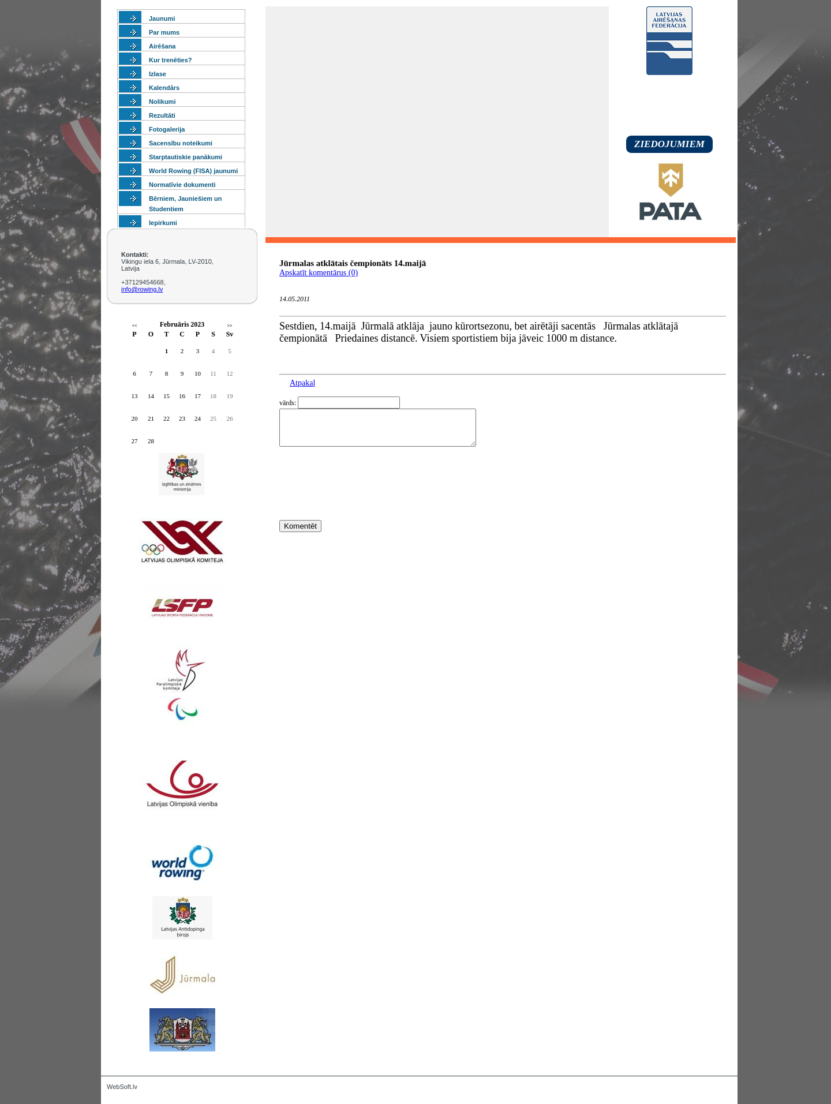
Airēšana (162, 46)
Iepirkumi (163, 222)
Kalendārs (164, 87)
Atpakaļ (302, 383)
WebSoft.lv (122, 1086)
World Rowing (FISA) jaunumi (193, 170)
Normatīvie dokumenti (182, 184)
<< (134, 325)
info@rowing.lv (142, 289)
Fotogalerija (167, 129)
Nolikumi (162, 101)
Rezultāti (162, 115)
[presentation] (367, 504)
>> (229, 325)
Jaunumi (162, 18)
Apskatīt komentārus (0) (318, 272)
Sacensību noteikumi (180, 143)
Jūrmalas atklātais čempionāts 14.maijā (352, 263)
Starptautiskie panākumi (185, 157)
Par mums (164, 32)
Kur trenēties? (170, 60)
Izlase (157, 73)
